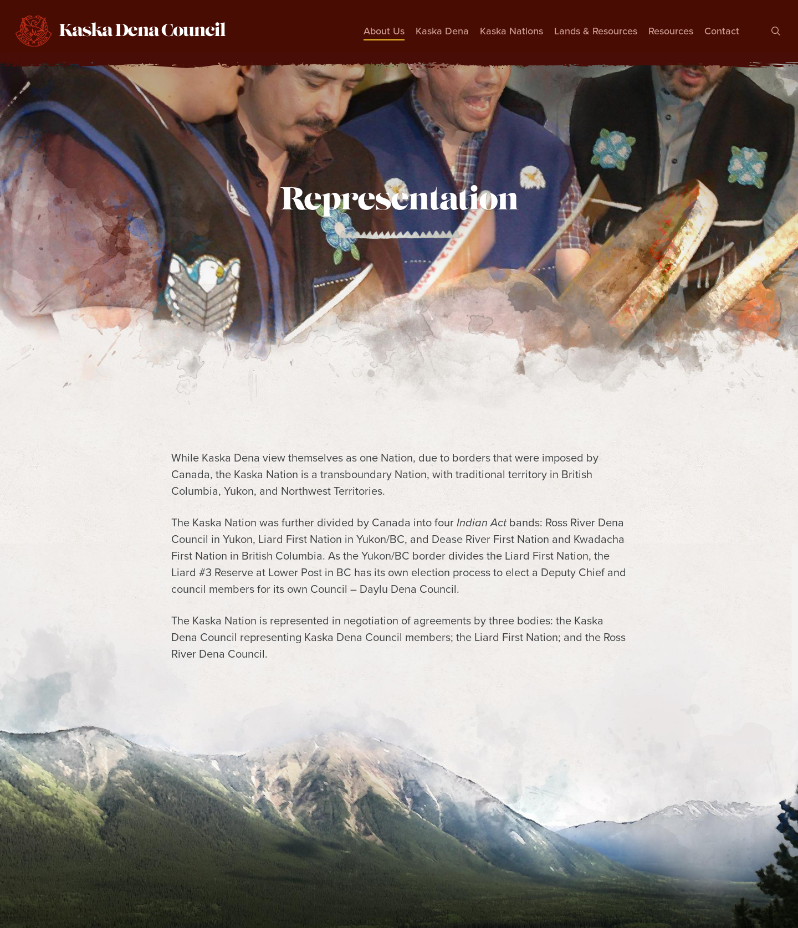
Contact (724, 881)
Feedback (664, 881)
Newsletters (475, 881)
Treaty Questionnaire (571, 881)
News (415, 881)
